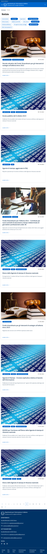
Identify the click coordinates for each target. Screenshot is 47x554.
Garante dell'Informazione (22, 374)
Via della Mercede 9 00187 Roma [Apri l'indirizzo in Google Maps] (9, 520)
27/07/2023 (41, 478)
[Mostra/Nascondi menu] (2, 5)
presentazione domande (21, 112)
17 (44, 504)
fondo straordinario (7, 59)
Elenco (13, 112)
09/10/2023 (41, 112)
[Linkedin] (5, 543)
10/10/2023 (41, 59)
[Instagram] (7, 543)
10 (33, 504)
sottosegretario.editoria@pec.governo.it (12, 538)
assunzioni (15, 217)
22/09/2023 (41, 269)
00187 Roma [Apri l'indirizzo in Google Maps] (13, 532)
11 (36, 504)
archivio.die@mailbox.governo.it (10, 526)
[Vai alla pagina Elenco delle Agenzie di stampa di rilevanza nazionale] (6, 285)
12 (39, 504)
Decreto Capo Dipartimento (18, 59)
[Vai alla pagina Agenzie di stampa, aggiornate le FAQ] (6, 180)
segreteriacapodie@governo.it (16, 523)
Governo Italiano (4, 1)
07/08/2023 (41, 374)
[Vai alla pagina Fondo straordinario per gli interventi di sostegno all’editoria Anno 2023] (6, 337)
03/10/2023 (41, 216)
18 (1, 507)
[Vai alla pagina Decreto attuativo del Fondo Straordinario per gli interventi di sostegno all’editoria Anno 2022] (6, 75)
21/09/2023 (41, 321)
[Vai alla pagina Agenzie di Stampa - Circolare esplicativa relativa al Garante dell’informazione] (6, 389)
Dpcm (14, 479)
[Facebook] (2, 543)
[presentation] (45, 4)
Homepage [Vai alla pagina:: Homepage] (3, 10)
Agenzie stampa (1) (6, 479)
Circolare (13, 374)
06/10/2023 (41, 164)
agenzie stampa (6, 112)
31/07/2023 (41, 426)
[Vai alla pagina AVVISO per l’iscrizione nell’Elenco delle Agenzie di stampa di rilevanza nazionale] (6, 442)
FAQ (12, 164)
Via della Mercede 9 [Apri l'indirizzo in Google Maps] (5, 532)
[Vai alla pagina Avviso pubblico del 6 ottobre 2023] (6, 127)
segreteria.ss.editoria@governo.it (17, 534)
